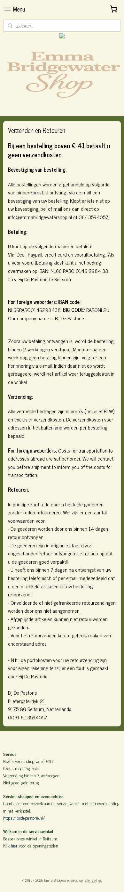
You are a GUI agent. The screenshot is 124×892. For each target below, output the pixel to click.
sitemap (90, 880)
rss (100, 880)
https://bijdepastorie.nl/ (24, 817)
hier (14, 845)
